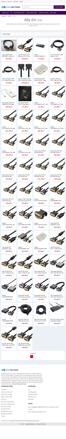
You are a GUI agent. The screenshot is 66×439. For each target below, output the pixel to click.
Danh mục (9, 1)
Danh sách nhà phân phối (8, 404)
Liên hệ (21, 1)
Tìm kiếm (59, 7)
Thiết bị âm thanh (31, 12)
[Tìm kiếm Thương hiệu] (38, 7)
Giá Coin (37, 421)
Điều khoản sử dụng (6, 394)
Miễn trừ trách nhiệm (6, 397)
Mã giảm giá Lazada (6, 411)
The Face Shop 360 (18, 421)
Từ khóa (9, 16)
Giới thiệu (15, 1)
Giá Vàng (26, 421)
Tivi (11, 12)
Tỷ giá (11, 421)
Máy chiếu (53, 12)
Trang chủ (3, 1)
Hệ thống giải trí (19, 12)
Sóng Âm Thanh (41, 424)
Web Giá (32, 421)
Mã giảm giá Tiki (5, 409)
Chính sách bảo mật (6, 392)
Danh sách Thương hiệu (7, 401)
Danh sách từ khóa (6, 406)
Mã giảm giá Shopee (6, 413)
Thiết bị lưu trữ (43, 12)
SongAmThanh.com (30, 424)
